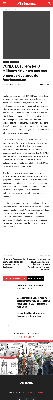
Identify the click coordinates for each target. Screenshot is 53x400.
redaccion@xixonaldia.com (32, 371)
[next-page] (8, 304)
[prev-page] (4, 304)
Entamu (5, 9)
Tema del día (15, 41)
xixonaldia (9, 64)
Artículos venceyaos (14, 258)
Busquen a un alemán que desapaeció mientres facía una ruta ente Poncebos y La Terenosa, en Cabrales (38, 243)
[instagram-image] (9, 328)
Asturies (14, 9)
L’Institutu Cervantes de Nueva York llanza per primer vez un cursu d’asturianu (14, 242)
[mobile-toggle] (4, 3)
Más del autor (35, 258)
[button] (49, 3)
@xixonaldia (26, 316)
